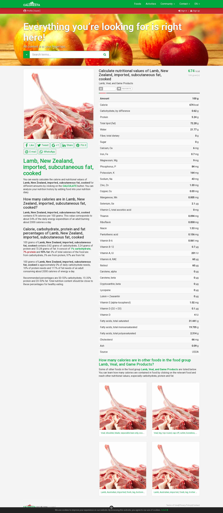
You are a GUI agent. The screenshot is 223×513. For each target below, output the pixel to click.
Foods (137, 3)
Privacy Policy (185, 505)
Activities (151, 3)
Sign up (195, 11)
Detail (164, 510)
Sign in (183, 11)
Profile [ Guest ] (31, 11)
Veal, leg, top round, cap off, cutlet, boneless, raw (176, 433)
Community (168, 3)
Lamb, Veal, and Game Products (116, 83)
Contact (184, 3)
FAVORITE (124, 88)
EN (197, 3)
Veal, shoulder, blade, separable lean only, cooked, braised (127, 433)
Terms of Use (172, 505)
